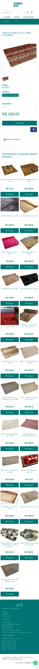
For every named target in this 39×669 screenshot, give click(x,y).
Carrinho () (28, 17)
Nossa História (6, 616)
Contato (6, 17)
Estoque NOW (30, 663)
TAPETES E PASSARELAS (10, 95)
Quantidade (6, 104)
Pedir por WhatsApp (11, 139)
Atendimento (6, 622)
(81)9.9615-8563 (9, 626)
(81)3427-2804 (8, 628)
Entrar (17, 17)
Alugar (19, 123)
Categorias (5, 614)
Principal (4, 612)
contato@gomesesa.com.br (12, 624)
